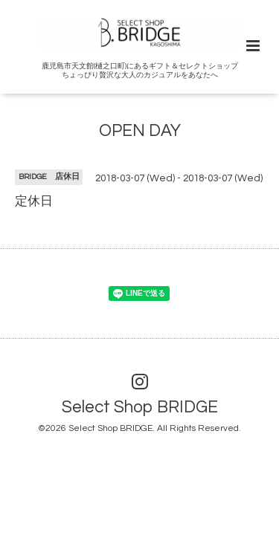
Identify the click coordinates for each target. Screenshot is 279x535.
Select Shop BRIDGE (140, 407)
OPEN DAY (140, 131)
